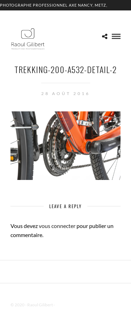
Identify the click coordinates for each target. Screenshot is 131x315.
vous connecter (57, 225)
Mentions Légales (71, 304)
